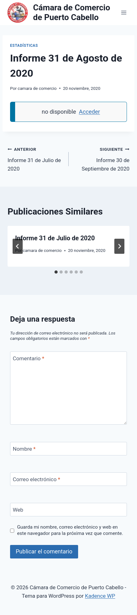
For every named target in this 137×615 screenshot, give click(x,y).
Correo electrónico (36, 479)
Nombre (24, 449)
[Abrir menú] (123, 12)
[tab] (56, 272)
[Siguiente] (119, 246)
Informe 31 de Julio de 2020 (35, 158)
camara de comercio (37, 88)
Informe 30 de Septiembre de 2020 (102, 158)
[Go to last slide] (18, 246)
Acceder (89, 111)
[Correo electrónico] (68, 479)
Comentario (28, 358)
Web (18, 510)
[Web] (68, 509)
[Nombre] (68, 448)
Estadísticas (24, 45)
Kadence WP (100, 596)
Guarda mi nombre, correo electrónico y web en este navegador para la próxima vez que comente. (70, 530)
